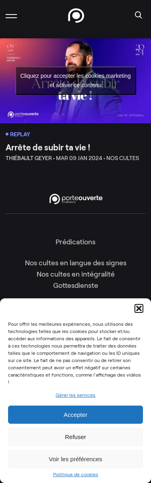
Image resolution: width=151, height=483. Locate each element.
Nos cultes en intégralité (76, 274)
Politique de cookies (75, 474)
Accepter (75, 414)
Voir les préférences (75, 459)
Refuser (75, 436)
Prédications (75, 242)
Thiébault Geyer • (30, 158)
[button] (139, 308)
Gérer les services (75, 395)
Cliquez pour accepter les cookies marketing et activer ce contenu (75, 80)
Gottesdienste (75, 285)
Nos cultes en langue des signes (75, 263)
